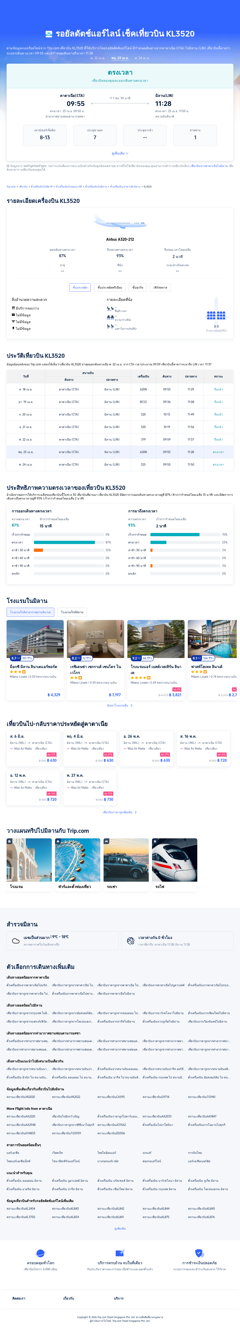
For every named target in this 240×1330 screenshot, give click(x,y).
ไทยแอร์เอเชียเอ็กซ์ (18, 1161)
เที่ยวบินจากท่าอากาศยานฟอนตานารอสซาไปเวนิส (74, 1049)
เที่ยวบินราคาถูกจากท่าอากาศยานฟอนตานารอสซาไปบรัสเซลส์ (210, 1049)
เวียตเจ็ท (57, 1152)
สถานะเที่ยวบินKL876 (201, 1217)
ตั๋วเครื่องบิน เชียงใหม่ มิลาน (115, 1189)
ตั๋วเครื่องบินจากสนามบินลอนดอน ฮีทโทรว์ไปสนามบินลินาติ (119, 1069)
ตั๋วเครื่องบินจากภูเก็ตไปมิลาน (161, 1021)
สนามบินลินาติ (164, 116)
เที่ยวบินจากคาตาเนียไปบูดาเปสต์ (164, 985)
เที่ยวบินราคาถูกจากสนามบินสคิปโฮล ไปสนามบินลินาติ (210, 1069)
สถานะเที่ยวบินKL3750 (21, 1217)
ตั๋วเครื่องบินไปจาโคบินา (158, 1124)
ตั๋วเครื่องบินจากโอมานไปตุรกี (206, 1124)
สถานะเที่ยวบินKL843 (65, 1208)
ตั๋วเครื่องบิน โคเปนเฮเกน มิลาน (208, 1189)
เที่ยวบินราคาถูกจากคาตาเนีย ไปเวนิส (29, 993)
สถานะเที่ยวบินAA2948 (21, 1124)
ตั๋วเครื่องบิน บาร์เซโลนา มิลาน (162, 1180)
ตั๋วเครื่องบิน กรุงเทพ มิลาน (159, 1189)
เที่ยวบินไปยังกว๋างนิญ (65, 1116)
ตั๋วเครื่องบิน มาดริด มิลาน (23, 1189)
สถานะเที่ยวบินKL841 (110, 1217)
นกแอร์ (147, 1152)
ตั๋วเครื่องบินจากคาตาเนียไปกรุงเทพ (210, 985)
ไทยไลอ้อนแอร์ (106, 1152)
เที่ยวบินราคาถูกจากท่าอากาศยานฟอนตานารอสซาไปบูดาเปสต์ (165, 1049)
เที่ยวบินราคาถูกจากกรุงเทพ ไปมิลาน (29, 1013)
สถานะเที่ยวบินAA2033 (157, 1116)
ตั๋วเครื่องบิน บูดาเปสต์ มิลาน (70, 1180)
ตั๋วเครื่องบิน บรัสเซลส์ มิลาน (115, 1180)
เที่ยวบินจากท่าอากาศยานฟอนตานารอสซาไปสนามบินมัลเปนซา (119, 1041)
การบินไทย (195, 1152)
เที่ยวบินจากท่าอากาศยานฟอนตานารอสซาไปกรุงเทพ (119, 1049)
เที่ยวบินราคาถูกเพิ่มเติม (120, 812)
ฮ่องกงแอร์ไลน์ (152, 1161)
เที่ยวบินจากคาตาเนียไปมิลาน (209, 166)
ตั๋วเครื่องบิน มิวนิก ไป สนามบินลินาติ (29, 1077)
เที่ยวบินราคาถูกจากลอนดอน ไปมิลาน (119, 1013)
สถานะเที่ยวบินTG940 (201, 1097)
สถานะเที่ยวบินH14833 (21, 1133)
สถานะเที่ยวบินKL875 (156, 1217)
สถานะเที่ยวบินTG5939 (66, 1133)
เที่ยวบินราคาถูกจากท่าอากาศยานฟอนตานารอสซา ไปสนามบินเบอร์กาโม (210, 1041)
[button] (207, 6)
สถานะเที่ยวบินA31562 (111, 1124)
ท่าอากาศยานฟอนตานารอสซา (65, 116)
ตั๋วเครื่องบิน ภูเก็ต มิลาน (203, 1180)
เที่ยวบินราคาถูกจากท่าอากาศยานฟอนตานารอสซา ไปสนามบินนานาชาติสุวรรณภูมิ (165, 1041)
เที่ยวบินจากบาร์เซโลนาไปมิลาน (163, 1013)
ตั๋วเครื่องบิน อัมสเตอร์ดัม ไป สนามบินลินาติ (210, 1077)
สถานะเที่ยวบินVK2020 (21, 1097)
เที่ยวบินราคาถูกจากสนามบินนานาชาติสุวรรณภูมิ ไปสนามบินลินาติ (29, 1069)
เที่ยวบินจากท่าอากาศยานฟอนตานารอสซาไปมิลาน (29, 1049)
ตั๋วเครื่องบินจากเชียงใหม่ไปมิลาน (209, 1013)
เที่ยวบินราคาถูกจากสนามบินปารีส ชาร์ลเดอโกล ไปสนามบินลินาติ (74, 1069)
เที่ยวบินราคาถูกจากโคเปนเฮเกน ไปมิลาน (74, 1021)
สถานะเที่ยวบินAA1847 (202, 1116)
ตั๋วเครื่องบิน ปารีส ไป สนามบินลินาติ (119, 1077)
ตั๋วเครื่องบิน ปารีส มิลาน (67, 1189)
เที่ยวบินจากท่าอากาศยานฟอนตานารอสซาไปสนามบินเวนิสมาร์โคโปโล (74, 1041)
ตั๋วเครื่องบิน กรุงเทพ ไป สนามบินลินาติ (165, 1077)
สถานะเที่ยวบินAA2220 (21, 1116)
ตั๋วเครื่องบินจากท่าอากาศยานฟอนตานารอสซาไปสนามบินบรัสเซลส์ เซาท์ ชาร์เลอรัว (29, 1041)
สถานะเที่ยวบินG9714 (156, 1097)
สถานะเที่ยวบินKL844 (156, 1208)
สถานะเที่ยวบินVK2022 (66, 1097)
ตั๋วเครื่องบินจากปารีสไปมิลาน (116, 1021)
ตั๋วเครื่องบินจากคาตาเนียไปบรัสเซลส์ (29, 985)
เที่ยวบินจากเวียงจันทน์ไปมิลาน (207, 1021)
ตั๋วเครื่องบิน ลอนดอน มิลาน (24, 1180)
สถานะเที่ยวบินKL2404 (21, 1208)
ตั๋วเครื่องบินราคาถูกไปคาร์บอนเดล (119, 1116)
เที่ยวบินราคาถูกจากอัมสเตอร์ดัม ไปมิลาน (74, 1013)
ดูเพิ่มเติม (120, 153)
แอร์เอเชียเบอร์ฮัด (199, 1161)
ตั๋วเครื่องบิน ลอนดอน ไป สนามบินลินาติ (74, 1077)
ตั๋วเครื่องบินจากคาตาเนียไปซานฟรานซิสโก (74, 993)
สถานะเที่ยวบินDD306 (111, 1133)
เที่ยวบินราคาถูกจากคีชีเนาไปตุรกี (73, 1124)
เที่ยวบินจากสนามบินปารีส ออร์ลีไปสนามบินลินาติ (165, 1069)
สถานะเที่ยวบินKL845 (201, 1208)
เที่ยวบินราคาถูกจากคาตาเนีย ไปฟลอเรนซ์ (119, 985)
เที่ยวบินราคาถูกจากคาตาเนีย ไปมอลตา (74, 985)
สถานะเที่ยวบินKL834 (65, 1217)
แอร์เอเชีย (13, 1152)
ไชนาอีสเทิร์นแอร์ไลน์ (66, 1161)
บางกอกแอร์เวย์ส (108, 1161)
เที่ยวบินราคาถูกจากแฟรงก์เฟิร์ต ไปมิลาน (29, 1021)
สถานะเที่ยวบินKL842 (110, 1208)
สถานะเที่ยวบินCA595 (111, 1097)
